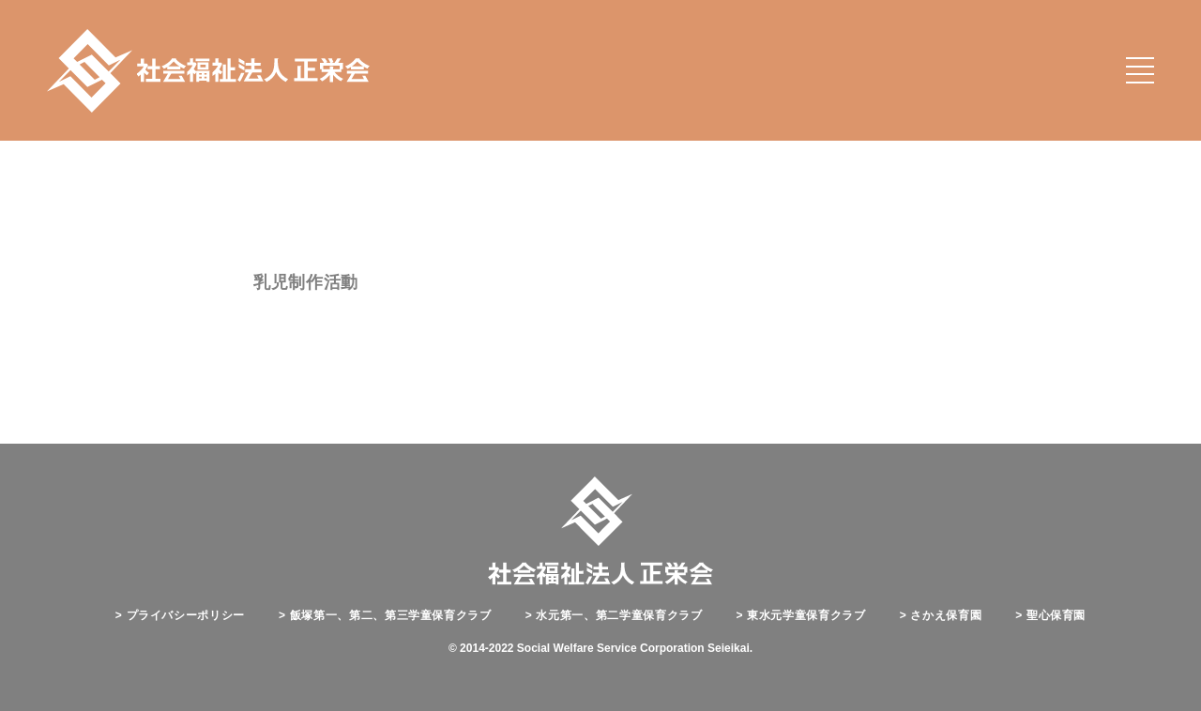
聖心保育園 (1050, 615)
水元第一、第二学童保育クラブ (614, 615)
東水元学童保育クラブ (801, 615)
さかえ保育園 (941, 615)
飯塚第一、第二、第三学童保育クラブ (385, 615)
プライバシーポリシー (180, 615)
